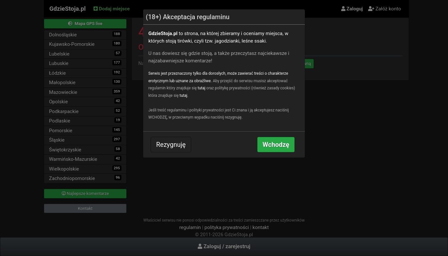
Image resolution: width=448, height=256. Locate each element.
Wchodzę (276, 144)
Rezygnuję (171, 144)
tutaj (201, 88)
